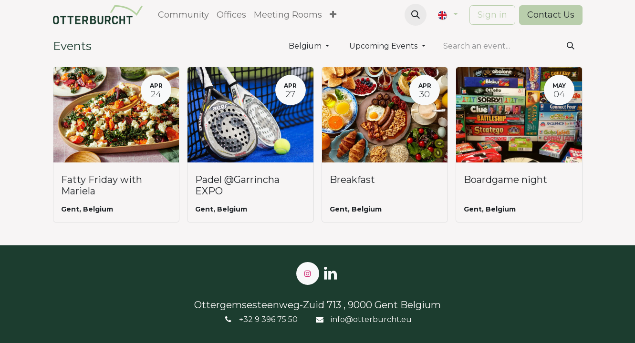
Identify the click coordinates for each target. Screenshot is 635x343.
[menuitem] (183, 15)
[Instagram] (307, 273)
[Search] (571, 46)
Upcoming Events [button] (384, 45)
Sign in (492, 15)
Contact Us (550, 15)
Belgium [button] (306, 45)
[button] (416, 15)
